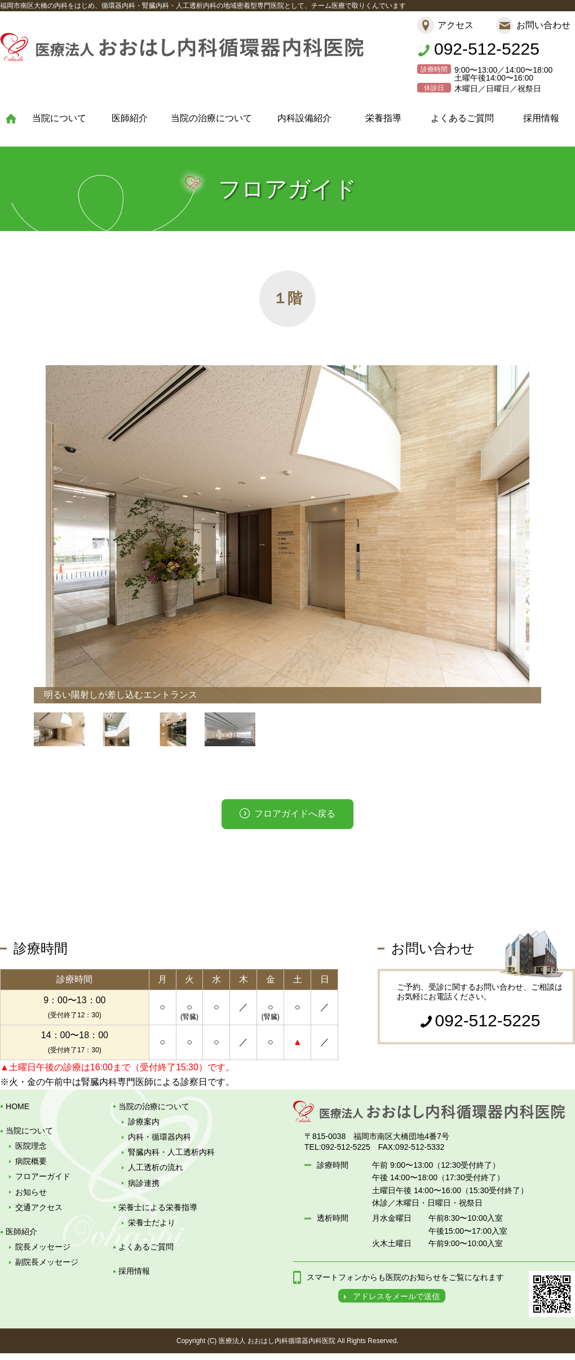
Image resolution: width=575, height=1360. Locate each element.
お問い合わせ (543, 25)
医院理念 (31, 1145)
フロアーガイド (42, 1176)
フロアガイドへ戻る (294, 813)
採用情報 (541, 118)
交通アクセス (39, 1207)
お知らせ (31, 1192)
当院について (59, 118)
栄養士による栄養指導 (157, 1207)
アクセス (455, 25)
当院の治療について (211, 118)
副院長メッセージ (46, 1261)
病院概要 (31, 1161)
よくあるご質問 (462, 118)
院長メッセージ (42, 1246)
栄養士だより (151, 1222)
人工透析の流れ (155, 1167)
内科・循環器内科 (159, 1136)
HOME (17, 1106)
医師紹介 (130, 118)
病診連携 (144, 1183)
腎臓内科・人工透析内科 (171, 1152)
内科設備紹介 (304, 118)
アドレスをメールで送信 (396, 1296)
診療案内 (144, 1121)
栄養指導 (383, 118)
